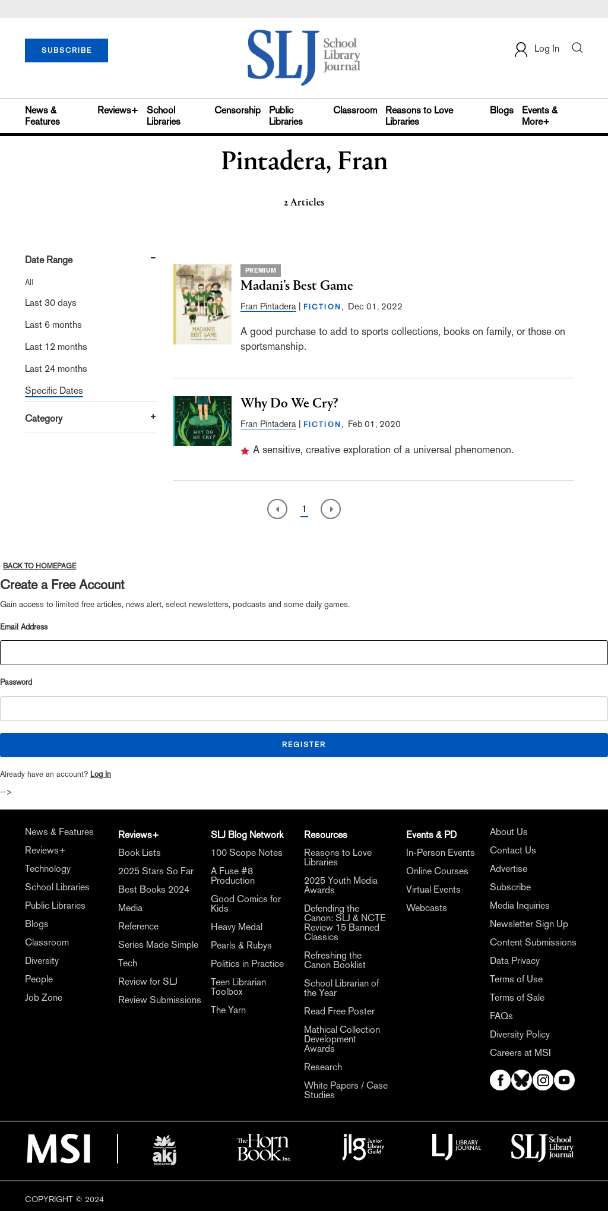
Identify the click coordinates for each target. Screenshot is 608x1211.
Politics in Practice (247, 964)
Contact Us (513, 850)
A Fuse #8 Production (233, 876)
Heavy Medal (236, 927)
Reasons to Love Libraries (419, 116)
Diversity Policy (520, 1034)
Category (43, 418)
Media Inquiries (520, 905)
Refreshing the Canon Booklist (335, 960)
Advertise (508, 869)
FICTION (322, 307)
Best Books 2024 (153, 889)
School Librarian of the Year (341, 988)
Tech (127, 963)
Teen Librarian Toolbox (238, 987)
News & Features (42, 116)
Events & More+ (540, 116)
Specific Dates (54, 390)
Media (130, 908)
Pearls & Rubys (241, 945)
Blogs (502, 110)
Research (323, 1067)
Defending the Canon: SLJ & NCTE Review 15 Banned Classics (345, 923)
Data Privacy (515, 961)
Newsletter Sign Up (529, 924)
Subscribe (510, 887)
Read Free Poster (339, 1011)
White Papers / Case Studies (346, 1090)
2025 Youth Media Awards (341, 885)
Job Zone (43, 998)
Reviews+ (117, 110)
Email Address (24, 626)
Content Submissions (533, 942)
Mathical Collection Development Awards (342, 1039)
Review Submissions (159, 1000)
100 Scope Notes (247, 853)
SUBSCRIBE (67, 50)
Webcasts (426, 908)
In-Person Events (440, 853)
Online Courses (437, 871)
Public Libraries (286, 116)
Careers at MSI (520, 1053)
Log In (100, 774)
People (39, 979)
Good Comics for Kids (246, 903)
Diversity (42, 961)
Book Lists (139, 853)
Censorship (237, 110)
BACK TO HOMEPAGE (39, 566)
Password (16, 682)
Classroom (355, 110)
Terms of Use (516, 979)
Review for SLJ (148, 981)
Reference (138, 926)
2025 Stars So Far (156, 871)
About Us (509, 832)
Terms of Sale (517, 998)
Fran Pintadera (268, 306)
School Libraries (163, 116)
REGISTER (304, 745)
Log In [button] (536, 50)
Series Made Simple (158, 945)
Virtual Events (433, 889)
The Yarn (228, 1010)
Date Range (48, 259)
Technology (48, 869)
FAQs (501, 1016)
